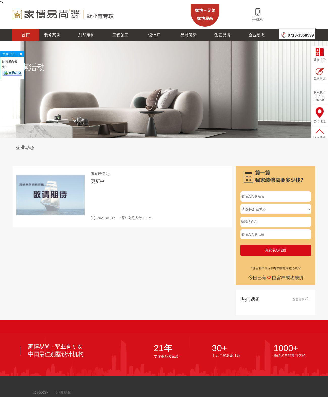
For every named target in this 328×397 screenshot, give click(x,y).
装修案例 (52, 35)
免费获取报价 (275, 250)
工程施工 (120, 35)
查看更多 (301, 299)
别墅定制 (86, 35)
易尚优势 (188, 35)
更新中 (97, 181)
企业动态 (257, 35)
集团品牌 (222, 35)
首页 (26, 35)
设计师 (154, 35)
